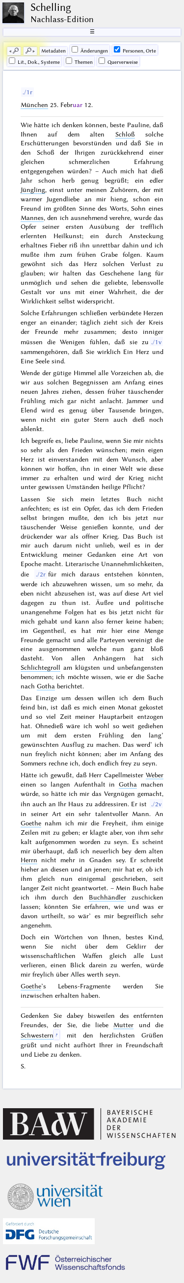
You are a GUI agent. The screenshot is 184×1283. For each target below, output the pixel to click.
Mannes (32, 217)
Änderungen (90, 50)
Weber (154, 775)
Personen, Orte (135, 50)
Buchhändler (107, 897)
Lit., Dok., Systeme (34, 61)
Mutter (123, 1025)
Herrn (29, 860)
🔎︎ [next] (28, 51)
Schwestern (37, 1035)
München (34, 105)
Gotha (46, 686)
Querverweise (118, 61)
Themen (79, 61)
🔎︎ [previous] (15, 51)
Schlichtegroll (40, 667)
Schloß (125, 134)
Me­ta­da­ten (53, 51)
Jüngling (33, 189)
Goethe (31, 823)
